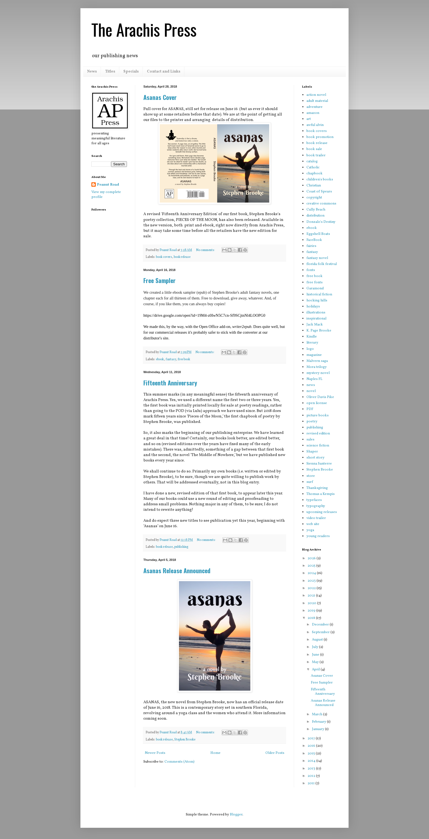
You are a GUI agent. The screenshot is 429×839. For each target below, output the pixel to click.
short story (315, 457)
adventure (314, 107)
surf (309, 482)
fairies (311, 246)
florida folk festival (321, 264)
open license (316, 403)
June (316, 654)
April (316, 669)
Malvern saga (317, 361)
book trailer (316, 155)
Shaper (312, 451)
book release (182, 257)
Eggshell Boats (318, 234)
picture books (317, 415)
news (310, 385)
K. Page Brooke (318, 330)
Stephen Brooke (184, 739)
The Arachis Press (144, 29)
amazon (312, 113)
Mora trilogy (316, 367)
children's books (319, 179)
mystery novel (318, 373)
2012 (312, 776)
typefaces (314, 500)
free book (184, 359)
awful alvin (315, 125)
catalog (312, 161)
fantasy (171, 359)
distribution (315, 215)
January (318, 729)
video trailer (316, 518)
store (310, 476)
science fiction (317, 445)
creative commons (321, 203)
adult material (317, 101)
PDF (309, 409)
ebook (160, 359)
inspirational (316, 318)
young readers (318, 536)
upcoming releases (321, 512)
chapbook (314, 173)
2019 (312, 610)
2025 (312, 565)
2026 (312, 558)
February (319, 721)
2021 (312, 595)
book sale (314, 149)
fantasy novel (317, 258)
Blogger (236, 814)
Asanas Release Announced (176, 570)
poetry (311, 421)
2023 (312, 580)
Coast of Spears (319, 191)
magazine (314, 355)
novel (311, 391)
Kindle (311, 336)
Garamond (315, 288)
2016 (312, 745)
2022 (312, 588)
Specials (131, 71)
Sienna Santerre (319, 463)
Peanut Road (108, 184)
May (316, 662)
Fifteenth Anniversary (170, 382)
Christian (313, 185)
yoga (310, 530)
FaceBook (314, 240)
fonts (310, 270)
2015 (312, 753)
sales (310, 439)
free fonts (314, 282)
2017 (312, 738)
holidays (313, 306)
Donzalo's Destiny (320, 222)
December (321, 624)
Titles (110, 71)
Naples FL (314, 379)
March (317, 714)
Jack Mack (314, 324)
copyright (314, 197)
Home (215, 753)
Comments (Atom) (179, 761)
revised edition (318, 433)
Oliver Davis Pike (320, 397)
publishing (181, 547)
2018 (312, 618)
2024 (312, 573)
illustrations (315, 312)
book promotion (320, 137)
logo (310, 349)
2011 (311, 783)
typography (315, 506)
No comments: (206, 250)
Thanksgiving (317, 488)
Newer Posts (155, 753)
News (92, 71)
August (318, 639)
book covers (164, 257)
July (315, 647)
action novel (316, 95)
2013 (312, 768)
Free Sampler (159, 280)
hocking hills (316, 300)
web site (312, 524)
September (321, 632)
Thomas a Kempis (320, 494)
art (308, 119)
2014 (312, 761)
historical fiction (319, 294)
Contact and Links (163, 71)
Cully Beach (315, 209)
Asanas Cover (160, 97)
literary (312, 342)
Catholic (313, 167)
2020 (312, 603)
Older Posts (274, 753)
